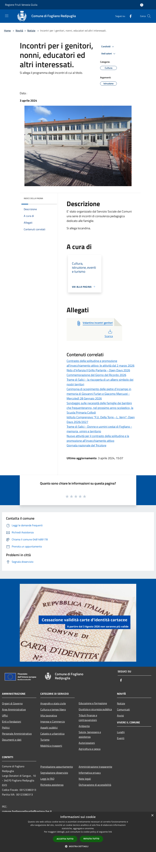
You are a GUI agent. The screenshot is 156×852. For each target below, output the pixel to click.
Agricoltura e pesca (89, 749)
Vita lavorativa (48, 715)
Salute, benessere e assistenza (90, 734)
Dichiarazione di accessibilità (95, 785)
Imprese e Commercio (52, 722)
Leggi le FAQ (47, 779)
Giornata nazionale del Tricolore (86, 445)
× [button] (152, 815)
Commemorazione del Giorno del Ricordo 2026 (96, 375)
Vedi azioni (108, 54)
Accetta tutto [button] (65, 838)
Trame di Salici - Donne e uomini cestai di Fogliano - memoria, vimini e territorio (99, 429)
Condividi (108, 47)
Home (7, 31)
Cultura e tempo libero (53, 709)
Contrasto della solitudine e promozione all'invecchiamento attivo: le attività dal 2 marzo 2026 (100, 363)
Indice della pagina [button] (33, 198)
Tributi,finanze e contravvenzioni (88, 717)
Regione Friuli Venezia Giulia (21, 5)
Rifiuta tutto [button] (91, 838)
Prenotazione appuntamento (56, 767)
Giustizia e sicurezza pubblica (95, 709)
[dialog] (78, 832)
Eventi (120, 738)
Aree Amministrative (14, 709)
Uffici (5, 715)
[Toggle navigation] (7, 16)
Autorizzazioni (87, 743)
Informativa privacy (90, 773)
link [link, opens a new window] (110, 831)
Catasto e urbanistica (52, 734)
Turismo (44, 740)
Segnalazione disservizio (54, 773)
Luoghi (121, 732)
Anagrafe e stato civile (53, 703)
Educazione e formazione (93, 703)
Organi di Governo (12, 703)
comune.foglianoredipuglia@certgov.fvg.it (27, 811)
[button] (78, 846)
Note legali (85, 779)
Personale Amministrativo (17, 734)
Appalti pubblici (49, 728)
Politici (6, 728)
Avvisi (120, 715)
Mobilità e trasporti (51, 746)
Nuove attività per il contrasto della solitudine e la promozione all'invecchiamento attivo (98, 438)
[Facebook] (129, 16)
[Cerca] (149, 16)
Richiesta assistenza (51, 785)
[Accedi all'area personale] (141, 5)
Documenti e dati (11, 740)
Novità (19, 31)
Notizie (31, 31)
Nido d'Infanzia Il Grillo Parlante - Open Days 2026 (98, 370)
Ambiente (84, 726)
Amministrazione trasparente (95, 767)
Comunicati (123, 709)
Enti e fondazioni (11, 722)
